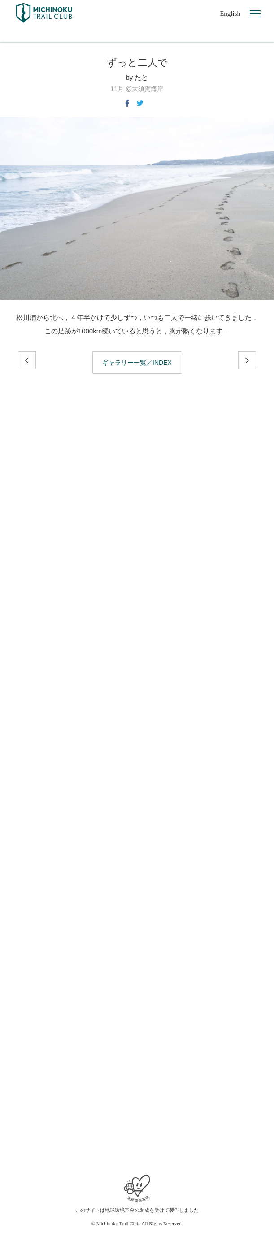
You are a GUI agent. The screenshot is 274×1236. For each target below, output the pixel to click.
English (230, 13)
